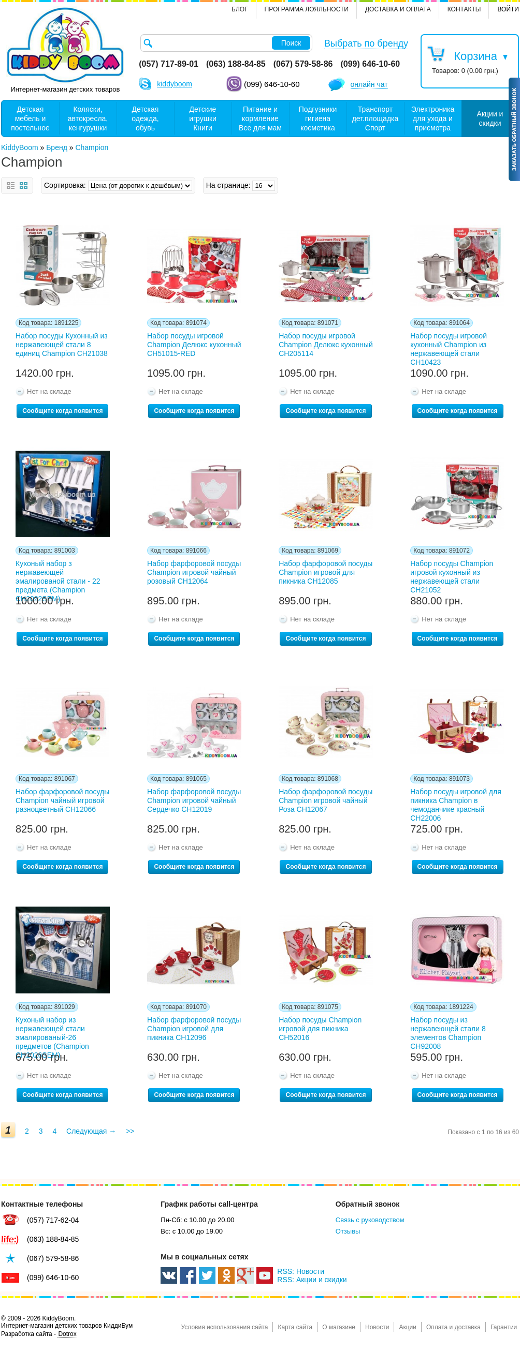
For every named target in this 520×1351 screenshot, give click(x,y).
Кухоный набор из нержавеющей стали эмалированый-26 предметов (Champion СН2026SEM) (52, 1031)
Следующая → (91, 1131)
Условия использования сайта (224, 1327)
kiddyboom (174, 84)
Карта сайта (295, 1327)
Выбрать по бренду (366, 43)
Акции (407, 1327)
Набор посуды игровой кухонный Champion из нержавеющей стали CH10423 (448, 347)
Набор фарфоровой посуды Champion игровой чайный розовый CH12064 (194, 572)
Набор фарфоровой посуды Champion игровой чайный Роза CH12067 (325, 800)
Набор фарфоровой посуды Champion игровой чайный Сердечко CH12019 (194, 800)
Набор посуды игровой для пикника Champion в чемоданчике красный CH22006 (455, 803)
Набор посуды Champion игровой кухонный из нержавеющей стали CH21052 (451, 574)
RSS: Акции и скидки (311, 1279)
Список (11, 185)
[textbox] (226, 43)
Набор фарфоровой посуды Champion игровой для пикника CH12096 (194, 1029)
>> (130, 1131)
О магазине (338, 1327)
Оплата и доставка (453, 1327)
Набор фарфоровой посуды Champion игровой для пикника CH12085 (325, 572)
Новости (377, 1327)
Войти (508, 9)
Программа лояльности (307, 9)
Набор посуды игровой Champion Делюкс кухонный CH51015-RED (194, 345)
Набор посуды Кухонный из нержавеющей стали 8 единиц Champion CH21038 (62, 345)
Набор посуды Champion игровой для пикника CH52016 (320, 1029)
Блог (240, 9)
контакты (464, 9)
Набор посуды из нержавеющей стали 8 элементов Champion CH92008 (448, 1031)
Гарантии (503, 1327)
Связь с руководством (370, 1220)
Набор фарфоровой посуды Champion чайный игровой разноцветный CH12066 (62, 800)
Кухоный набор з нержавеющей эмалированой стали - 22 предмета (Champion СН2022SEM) (58, 574)
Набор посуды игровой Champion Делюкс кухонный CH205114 (326, 345)
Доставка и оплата (398, 9)
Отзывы (348, 1231)
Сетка (23, 185)
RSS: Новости (300, 1271)
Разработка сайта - (39, 1334)
